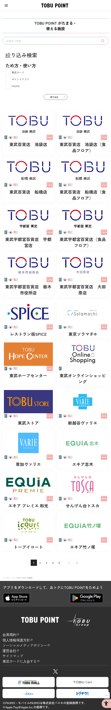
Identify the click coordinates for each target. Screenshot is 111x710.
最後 (76, 562)
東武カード (18, 72)
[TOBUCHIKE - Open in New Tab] (82, 697)
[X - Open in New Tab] (55, 675)
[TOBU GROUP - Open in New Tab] (28, 697)
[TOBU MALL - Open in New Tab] (28, 686)
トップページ (8, 577)
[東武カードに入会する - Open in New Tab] (55, 665)
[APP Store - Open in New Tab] (16, 598)
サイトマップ (15, 659)
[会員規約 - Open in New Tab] (55, 635)
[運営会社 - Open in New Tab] (55, 653)
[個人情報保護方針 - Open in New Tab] (55, 641)
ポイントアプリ (20, 79)
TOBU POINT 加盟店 (24, 577)
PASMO (16, 86)
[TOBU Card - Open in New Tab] (82, 686)
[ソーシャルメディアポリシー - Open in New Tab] (55, 647)
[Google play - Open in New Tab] (86, 598)
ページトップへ (107, 695)
